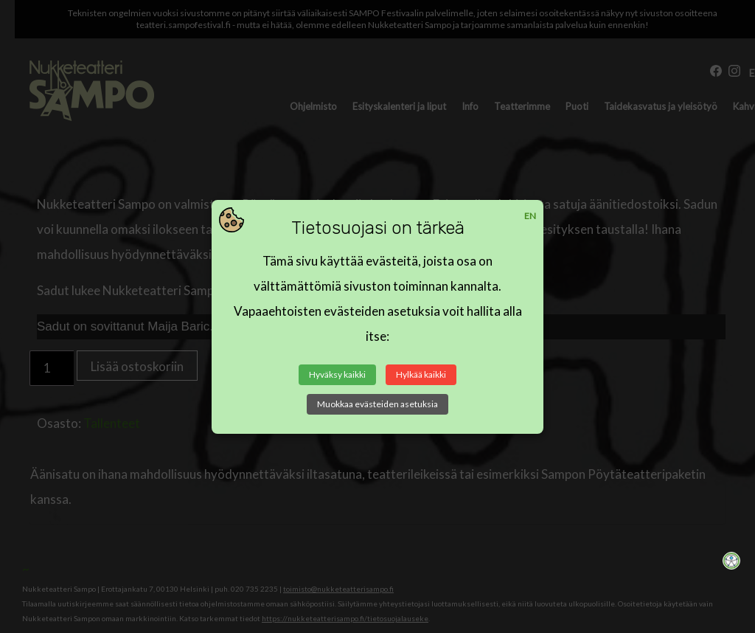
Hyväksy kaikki (337, 374)
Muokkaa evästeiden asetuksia (377, 403)
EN (530, 215)
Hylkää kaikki (421, 374)
